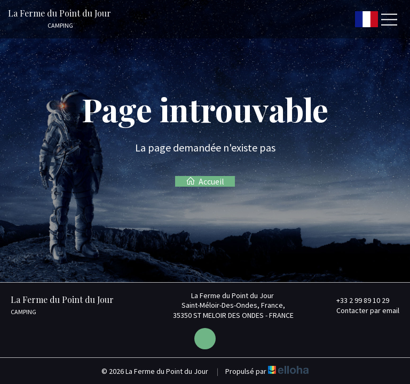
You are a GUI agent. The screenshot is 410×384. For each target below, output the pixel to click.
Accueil (205, 181)
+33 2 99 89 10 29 (356, 300)
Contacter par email (361, 310)
